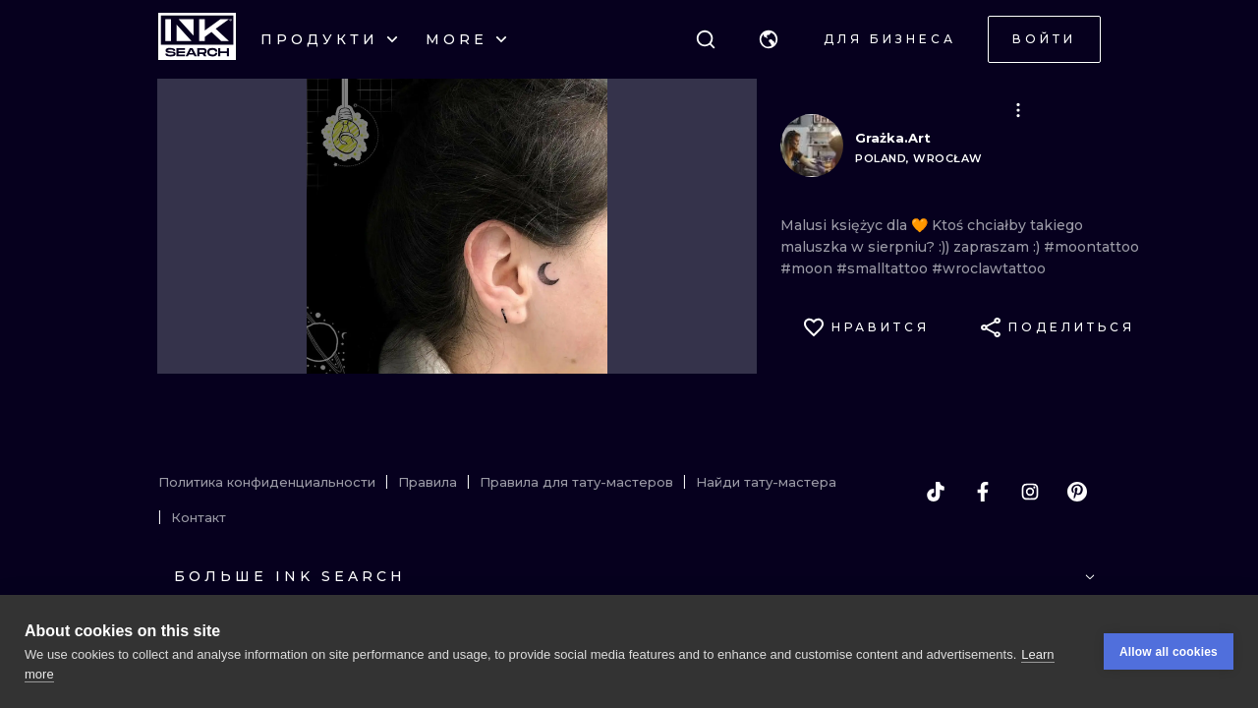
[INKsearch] (197, 39)
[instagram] (1030, 491)
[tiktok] (935, 491)
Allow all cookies (1168, 652)
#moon (808, 268)
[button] (768, 39)
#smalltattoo (884, 268)
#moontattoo (1091, 247)
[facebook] (982, 491)
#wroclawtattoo (989, 268)
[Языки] (768, 39)
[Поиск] (705, 39)
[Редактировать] (1018, 110)
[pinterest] (1077, 491)
